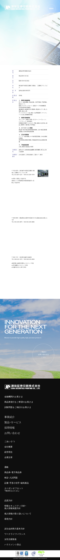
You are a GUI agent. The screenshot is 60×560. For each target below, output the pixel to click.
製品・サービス (12, 422)
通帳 (6, 467)
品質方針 (8, 501)
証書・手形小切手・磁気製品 (16, 483)
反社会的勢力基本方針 (14, 529)
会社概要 (8, 447)
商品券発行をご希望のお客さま (18, 402)
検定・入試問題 (11, 478)
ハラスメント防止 (12, 545)
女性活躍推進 (10, 539)
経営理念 (8, 452)
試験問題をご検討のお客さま (17, 407)
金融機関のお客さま (13, 397)
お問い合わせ (12, 433)
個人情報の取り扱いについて (17, 514)
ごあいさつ (9, 442)
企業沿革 (8, 457)
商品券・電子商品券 (13, 472)
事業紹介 (9, 417)
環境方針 (8, 519)
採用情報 (9, 427)
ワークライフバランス (14, 534)
